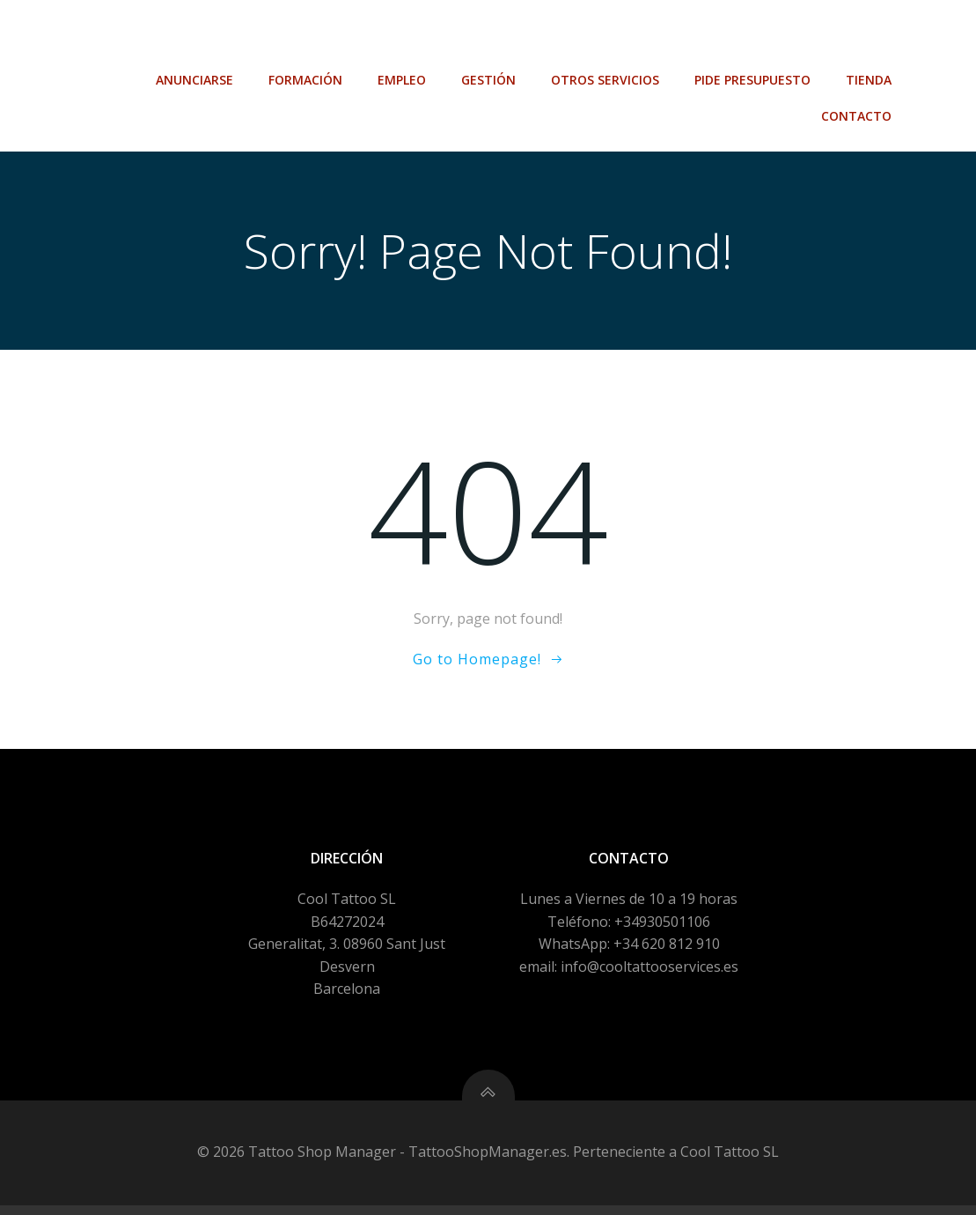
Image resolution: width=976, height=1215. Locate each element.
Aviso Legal (217, 1194)
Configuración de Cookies (511, 1194)
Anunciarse (196, 35)
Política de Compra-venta (696, 1194)
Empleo (403, 35)
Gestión (490, 35)
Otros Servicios (607, 35)
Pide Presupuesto (754, 35)
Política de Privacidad (340, 1194)
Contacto (858, 71)
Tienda (870, 35)
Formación (307, 35)
